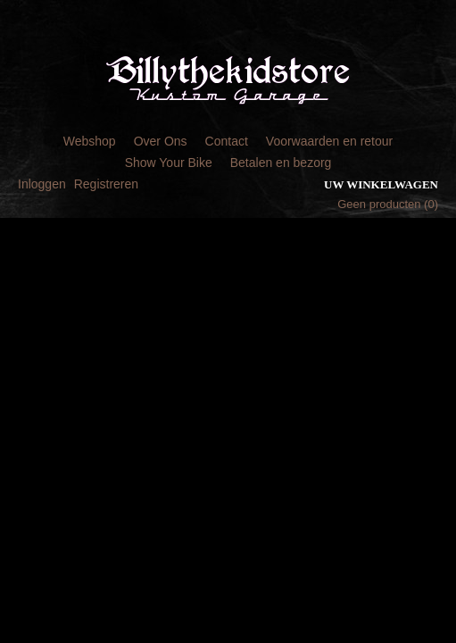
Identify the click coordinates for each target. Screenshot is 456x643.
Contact (226, 141)
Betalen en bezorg (281, 162)
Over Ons (160, 141)
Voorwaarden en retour (329, 141)
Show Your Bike (168, 162)
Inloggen (42, 184)
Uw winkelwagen (381, 184)
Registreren (106, 184)
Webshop (89, 141)
